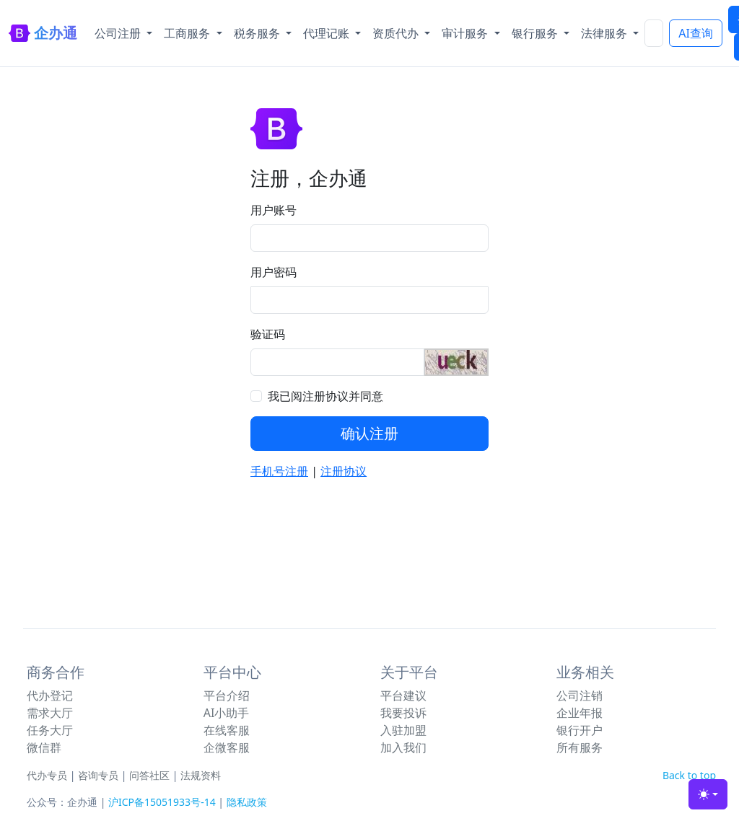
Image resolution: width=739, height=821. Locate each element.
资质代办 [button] (396, 33)
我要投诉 (403, 713)
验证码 (267, 334)
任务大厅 (50, 730)
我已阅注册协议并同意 (325, 396)
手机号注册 (279, 471)
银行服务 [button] (536, 33)
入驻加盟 (403, 730)
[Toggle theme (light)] (707, 794)
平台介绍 (227, 695)
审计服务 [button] (466, 33)
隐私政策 (247, 802)
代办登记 (50, 695)
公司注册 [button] (119, 33)
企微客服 (227, 747)
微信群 (44, 747)
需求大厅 (50, 713)
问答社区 (149, 775)
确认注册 (369, 433)
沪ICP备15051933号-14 (162, 802)
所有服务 (579, 747)
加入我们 (403, 747)
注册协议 (343, 471)
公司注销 (579, 695)
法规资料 (200, 775)
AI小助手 (227, 713)
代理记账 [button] (327, 33)
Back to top (689, 775)
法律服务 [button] (605, 33)
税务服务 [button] (258, 33)
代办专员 (47, 775)
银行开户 (579, 730)
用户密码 (273, 272)
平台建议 (403, 695)
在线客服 (227, 730)
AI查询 (695, 33)
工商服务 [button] (188, 33)
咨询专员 (98, 775)
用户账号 (273, 210)
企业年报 (579, 713)
